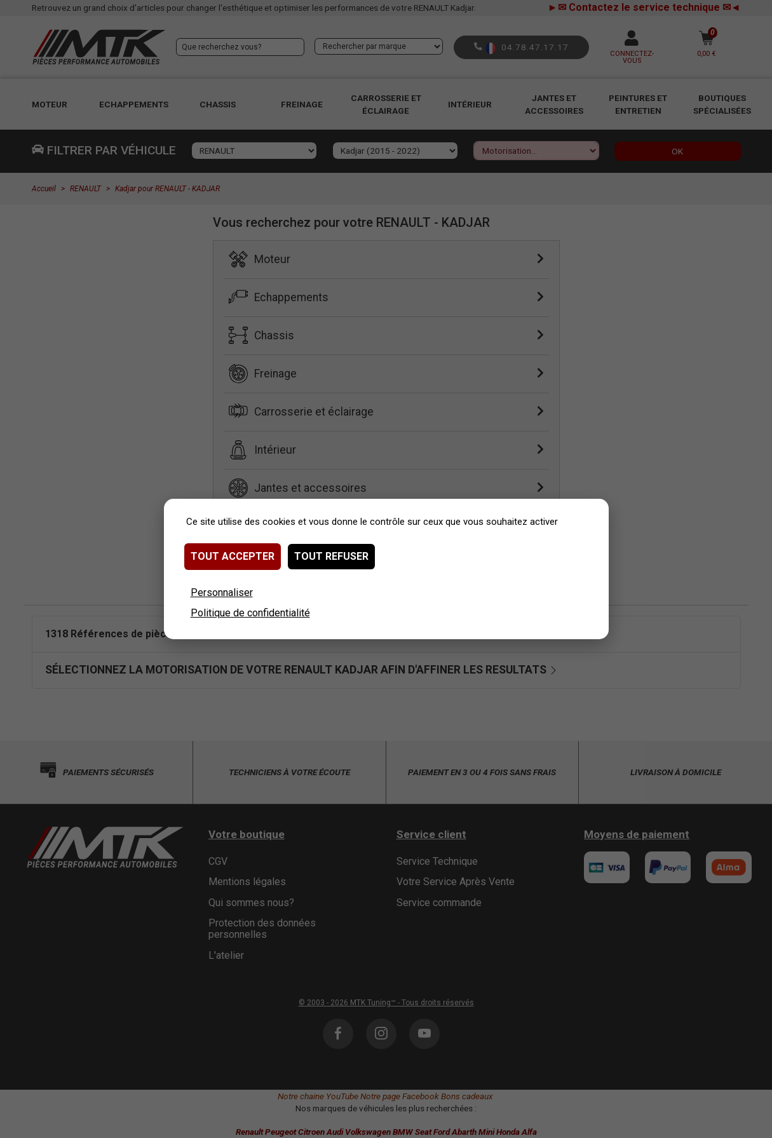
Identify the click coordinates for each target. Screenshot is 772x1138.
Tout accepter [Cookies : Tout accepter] (232, 556)
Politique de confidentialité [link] (250, 613)
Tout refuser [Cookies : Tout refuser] (331, 556)
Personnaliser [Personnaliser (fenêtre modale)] (222, 592)
